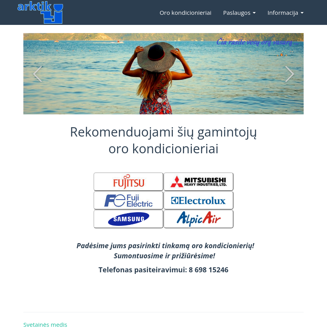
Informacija (285, 12)
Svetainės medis (45, 324)
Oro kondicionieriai (185, 12)
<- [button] (37, 73)
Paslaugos (239, 12)
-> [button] (290, 73)
